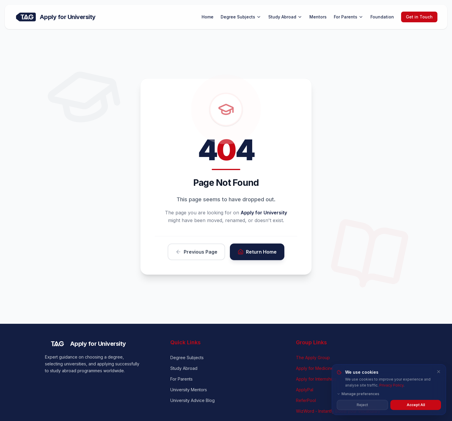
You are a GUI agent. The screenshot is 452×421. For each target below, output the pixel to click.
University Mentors (188, 389)
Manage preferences (358, 394)
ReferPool (306, 400)
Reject (362, 405)
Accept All (416, 405)
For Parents (348, 16)
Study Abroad (285, 16)
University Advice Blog (192, 400)
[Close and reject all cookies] (438, 371)
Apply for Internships (316, 378)
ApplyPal (304, 389)
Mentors (318, 16)
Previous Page (196, 252)
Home (207, 16)
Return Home (257, 252)
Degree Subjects (241, 16)
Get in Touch (419, 16)
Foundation (382, 16)
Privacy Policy (391, 385)
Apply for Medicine (314, 368)
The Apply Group (313, 357)
